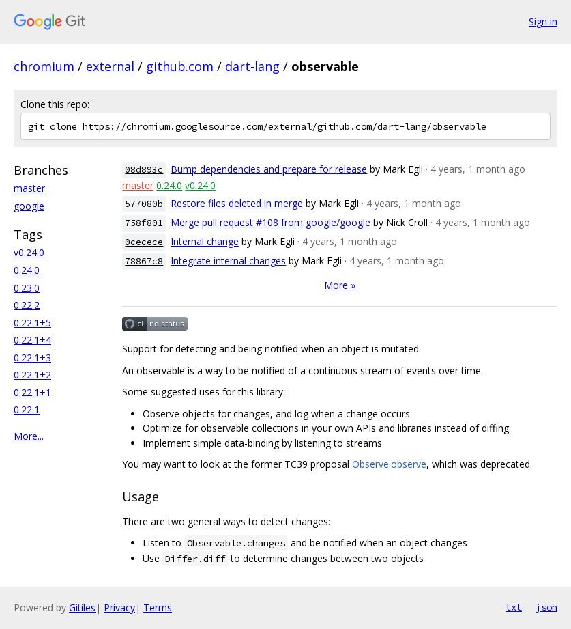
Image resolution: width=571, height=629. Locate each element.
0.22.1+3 (32, 357)
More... (29, 436)
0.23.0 (27, 287)
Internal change (205, 241)
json (546, 607)
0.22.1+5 (32, 322)
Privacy (119, 607)
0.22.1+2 (32, 374)
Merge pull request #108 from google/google (270, 222)
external (110, 66)
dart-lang (252, 66)
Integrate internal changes (228, 260)
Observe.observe (389, 464)
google (29, 205)
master (29, 188)
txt (514, 607)
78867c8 (144, 261)
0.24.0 (27, 270)
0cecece (144, 242)
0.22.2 (27, 304)
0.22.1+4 (32, 339)
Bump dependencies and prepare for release (269, 169)
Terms (157, 607)
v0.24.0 (29, 252)
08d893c (144, 170)
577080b (144, 204)
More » (339, 285)
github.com (180, 66)
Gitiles (82, 607)
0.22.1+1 (32, 392)
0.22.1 (27, 409)
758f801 (144, 223)
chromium (44, 66)
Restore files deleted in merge (237, 203)
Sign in (543, 21)
